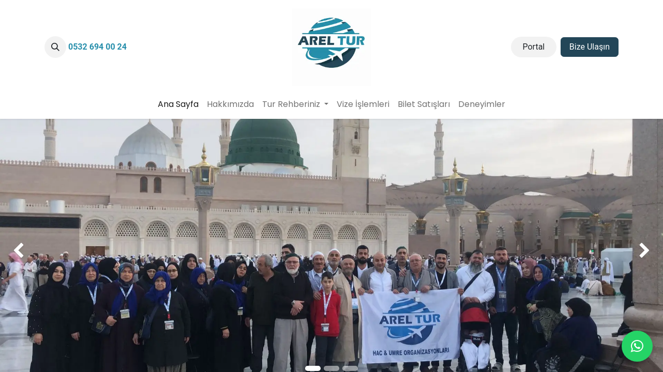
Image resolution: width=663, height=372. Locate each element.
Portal (533, 47)
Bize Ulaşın (589, 47)
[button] (55, 47)
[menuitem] (178, 104)
